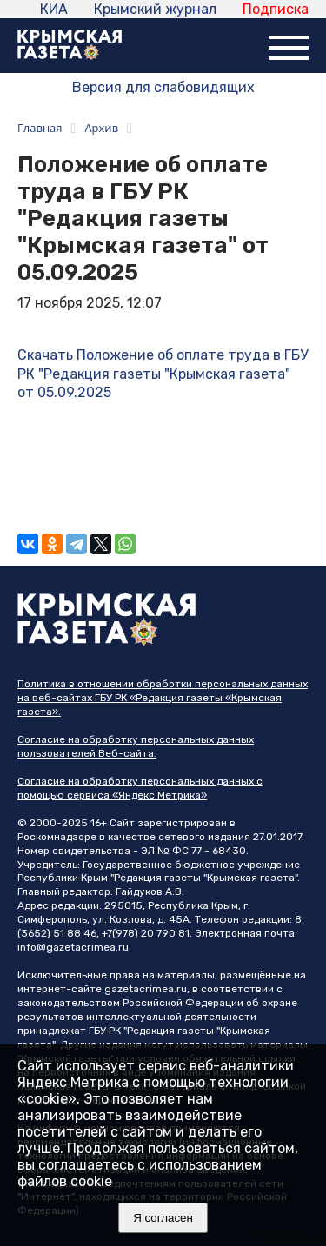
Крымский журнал (155, 9)
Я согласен (163, 1217)
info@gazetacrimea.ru (73, 947)
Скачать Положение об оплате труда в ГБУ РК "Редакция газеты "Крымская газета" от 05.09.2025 (162, 374)
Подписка (276, 9)
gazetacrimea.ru (145, 989)
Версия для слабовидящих (163, 87)
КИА (54, 9)
